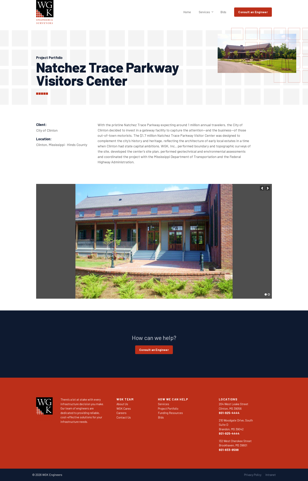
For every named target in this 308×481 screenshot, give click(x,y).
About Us (122, 404)
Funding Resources (170, 413)
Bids (223, 12)
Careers (121, 413)
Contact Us (123, 417)
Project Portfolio (168, 408)
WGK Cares (123, 408)
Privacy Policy (252, 474)
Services (207, 12)
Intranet (270, 474)
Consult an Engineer (253, 12)
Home (187, 12)
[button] (262, 188)
